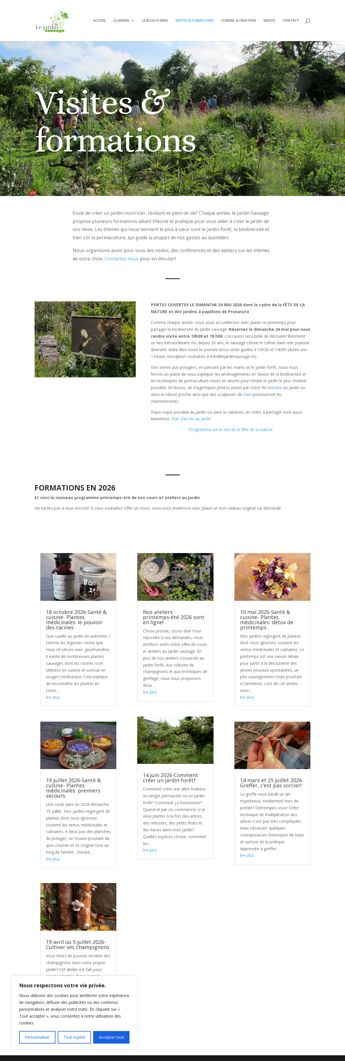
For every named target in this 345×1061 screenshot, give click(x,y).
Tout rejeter (74, 1037)
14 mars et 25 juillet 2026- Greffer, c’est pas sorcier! (272, 783)
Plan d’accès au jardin (191, 418)
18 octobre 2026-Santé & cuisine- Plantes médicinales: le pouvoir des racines (76, 619)
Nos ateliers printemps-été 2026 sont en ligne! (173, 617)
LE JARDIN (121, 21)
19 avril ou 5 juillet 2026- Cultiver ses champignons (77, 944)
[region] (74, 1013)
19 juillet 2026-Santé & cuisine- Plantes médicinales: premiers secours (73, 788)
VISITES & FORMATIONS (195, 21)
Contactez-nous (122, 246)
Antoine (275, 387)
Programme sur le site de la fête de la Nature (231, 429)
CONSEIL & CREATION (238, 21)
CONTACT (291, 21)
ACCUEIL (99, 21)
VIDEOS (269, 21)
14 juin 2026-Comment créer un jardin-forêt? (170, 778)
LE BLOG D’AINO (155, 21)
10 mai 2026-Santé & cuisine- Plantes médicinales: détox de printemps (266, 619)
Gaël (247, 394)
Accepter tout (111, 1037)
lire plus (53, 697)
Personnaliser (37, 1037)
